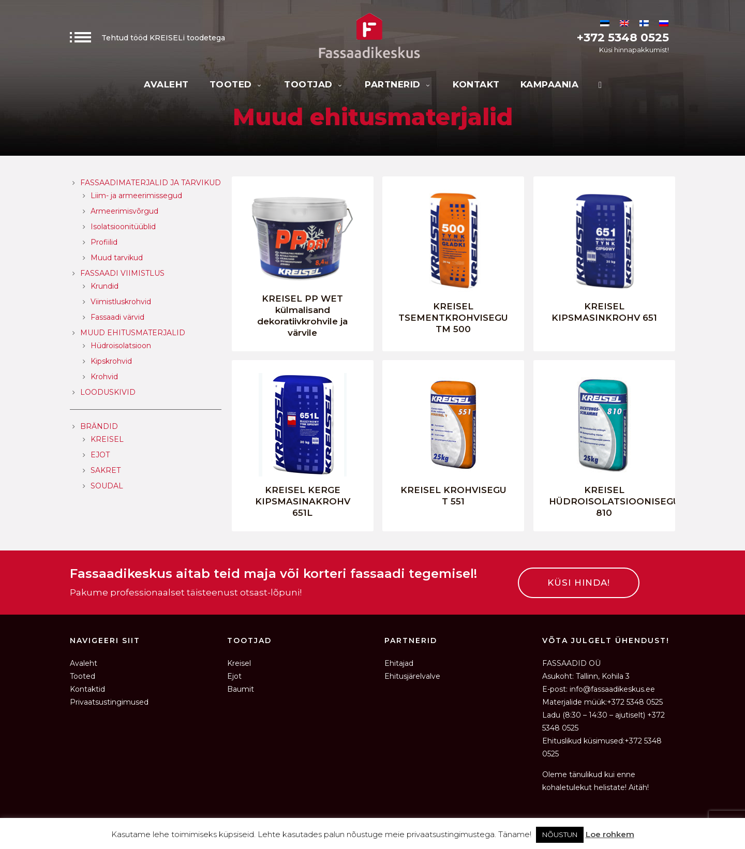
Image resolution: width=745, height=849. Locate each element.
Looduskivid (108, 392)
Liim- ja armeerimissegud (136, 195)
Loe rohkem (610, 834)
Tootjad (314, 84)
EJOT (100, 454)
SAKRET (106, 470)
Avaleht (166, 84)
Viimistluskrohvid (121, 301)
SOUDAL (107, 485)
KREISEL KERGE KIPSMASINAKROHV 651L (302, 501)
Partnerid (398, 84)
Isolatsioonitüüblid (123, 226)
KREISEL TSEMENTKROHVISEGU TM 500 (453, 317)
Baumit (240, 689)
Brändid (99, 426)
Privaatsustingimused (109, 702)
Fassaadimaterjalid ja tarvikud (150, 182)
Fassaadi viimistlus (122, 273)
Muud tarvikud (117, 257)
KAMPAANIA (549, 84)
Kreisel (239, 663)
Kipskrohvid (111, 361)
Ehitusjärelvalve (412, 676)
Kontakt (476, 84)
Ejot (234, 676)
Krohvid (104, 376)
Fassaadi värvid (117, 317)
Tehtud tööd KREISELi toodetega (147, 37)
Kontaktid (87, 689)
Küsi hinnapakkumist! (634, 50)
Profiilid (104, 242)
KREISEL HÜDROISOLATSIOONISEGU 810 (614, 501)
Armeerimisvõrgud (124, 211)
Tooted (237, 84)
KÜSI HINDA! (578, 582)
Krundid (104, 286)
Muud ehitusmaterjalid (132, 332)
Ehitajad (398, 663)
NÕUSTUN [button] (559, 834)
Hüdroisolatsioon (121, 345)
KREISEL (107, 439)
